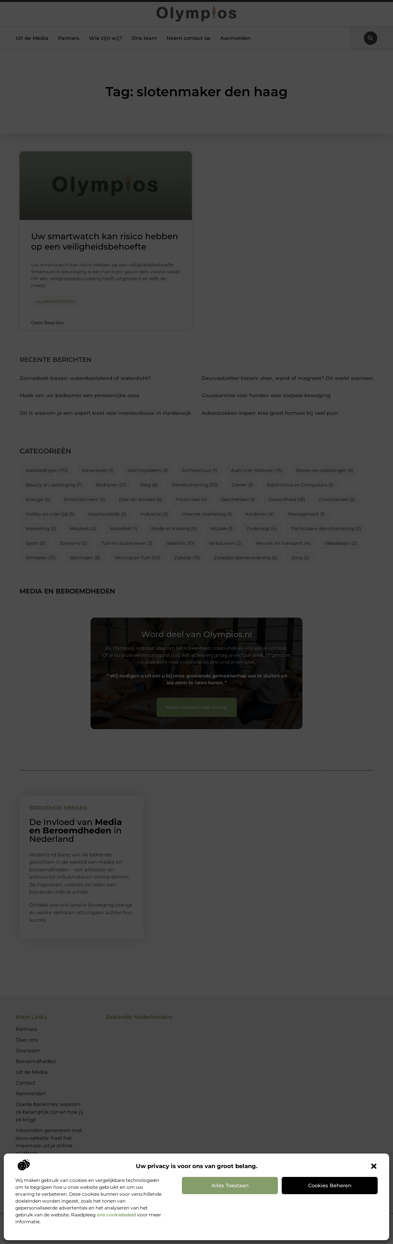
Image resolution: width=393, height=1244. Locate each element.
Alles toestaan (230, 1185)
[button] (374, 1166)
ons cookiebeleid (116, 1215)
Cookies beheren (330, 1185)
